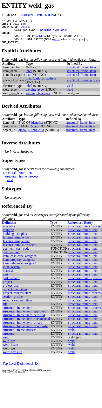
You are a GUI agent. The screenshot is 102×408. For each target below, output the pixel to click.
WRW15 (18, 40)
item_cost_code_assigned (20, 261)
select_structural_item (17, 306)
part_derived (11, 283)
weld (24, 29)
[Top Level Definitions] (17, 369)
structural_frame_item (81, 73)
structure (8, 339)
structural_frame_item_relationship (26, 331)
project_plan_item (15, 294)
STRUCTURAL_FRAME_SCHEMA (36, 15)
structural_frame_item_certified (24, 320)
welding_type (35, 95)
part (5, 280)
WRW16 (18, 44)
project (7, 287)
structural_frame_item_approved (24, 317)
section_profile (13, 302)
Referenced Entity (80, 228)
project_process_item (17, 298)
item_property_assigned (19, 265)
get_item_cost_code (16, 254)
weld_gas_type (24, 33)
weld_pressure (12, 357)
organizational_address (41, 84)
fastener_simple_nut (16, 246)
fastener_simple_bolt (16, 243)
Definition (9, 228)
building (8, 235)
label (29, 76)
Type (53, 228)
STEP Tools (18, 375)
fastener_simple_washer (19, 250)
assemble (9, 232)
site (5, 309)
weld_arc (9, 346)
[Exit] (37, 369)
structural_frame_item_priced (22, 328)
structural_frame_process (83, 86)
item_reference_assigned (19, 269)
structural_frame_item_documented (26, 324)
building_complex (15, 239)
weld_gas (19, 25)
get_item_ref (11, 257)
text (28, 80)
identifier (37, 128)
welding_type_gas (53, 33)
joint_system (11, 272)
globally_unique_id (31, 135)
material (8, 276)
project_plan (11, 291)
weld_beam (10, 350)
